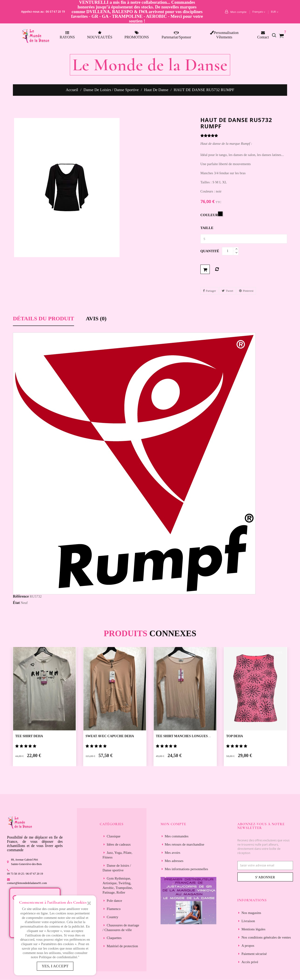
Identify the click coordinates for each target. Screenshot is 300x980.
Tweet (229, 290)
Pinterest (248, 290)
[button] (276, 35)
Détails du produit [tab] (43, 319)
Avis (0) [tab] (96, 319)
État (16, 603)
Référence (21, 596)
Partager (211, 290)
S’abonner (265, 877)
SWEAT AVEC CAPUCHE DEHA (110, 736)
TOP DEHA (234, 736)
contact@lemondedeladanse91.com (27, 883)
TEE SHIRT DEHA (29, 736)
